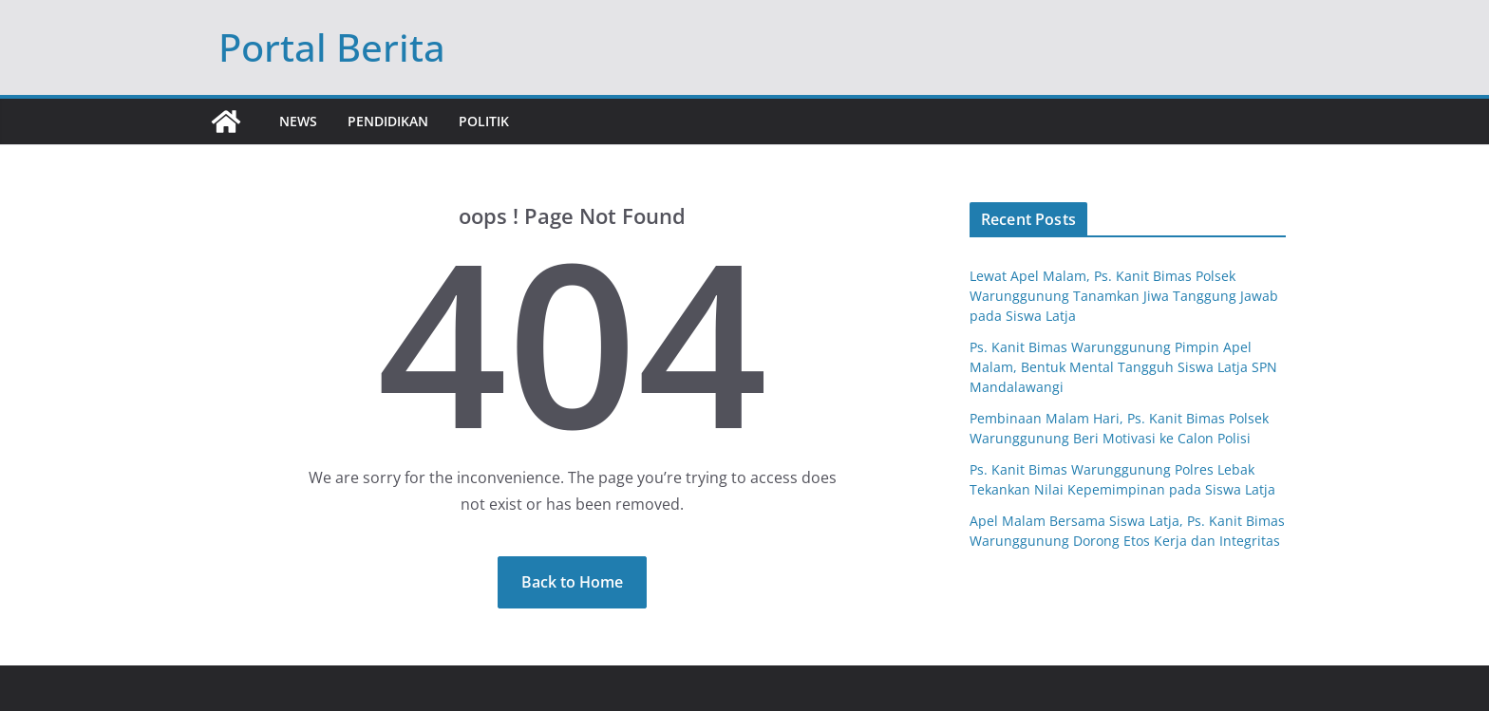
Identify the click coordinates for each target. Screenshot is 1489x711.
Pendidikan (388, 121)
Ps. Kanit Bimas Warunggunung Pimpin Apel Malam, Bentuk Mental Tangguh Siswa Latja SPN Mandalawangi (1123, 367)
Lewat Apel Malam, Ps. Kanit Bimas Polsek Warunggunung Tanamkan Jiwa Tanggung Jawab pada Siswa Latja (1124, 296)
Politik (484, 121)
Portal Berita (331, 47)
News (298, 121)
